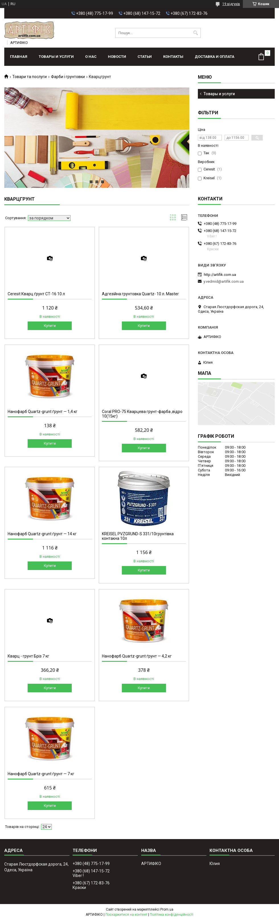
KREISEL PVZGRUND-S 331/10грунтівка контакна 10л (138, 536)
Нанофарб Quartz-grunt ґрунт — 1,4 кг (42, 411)
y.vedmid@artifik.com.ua (224, 281)
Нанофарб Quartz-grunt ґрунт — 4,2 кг (137, 656)
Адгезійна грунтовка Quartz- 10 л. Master (140, 294)
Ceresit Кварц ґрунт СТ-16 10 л (36, 294)
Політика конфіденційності (171, 915)
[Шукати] (196, 33)
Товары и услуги (56, 56)
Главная (18, 56)
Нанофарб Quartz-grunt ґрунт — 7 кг (41, 774)
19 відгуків (231, 4)
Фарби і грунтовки (68, 76)
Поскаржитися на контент (126, 915)
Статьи (145, 56)
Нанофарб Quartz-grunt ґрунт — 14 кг (42, 534)
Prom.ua (166, 909)
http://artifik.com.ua (220, 274)
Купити (50, 325)
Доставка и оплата (214, 56)
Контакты (173, 56)
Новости (117, 56)
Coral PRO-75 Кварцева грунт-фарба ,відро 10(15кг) (142, 413)
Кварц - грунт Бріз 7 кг (28, 656)
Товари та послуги (29, 76)
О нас (91, 56)
